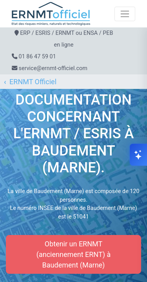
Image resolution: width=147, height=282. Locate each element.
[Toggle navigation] (124, 14)
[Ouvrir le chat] (138, 155)
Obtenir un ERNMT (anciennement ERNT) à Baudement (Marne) (73, 254)
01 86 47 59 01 (37, 56)
